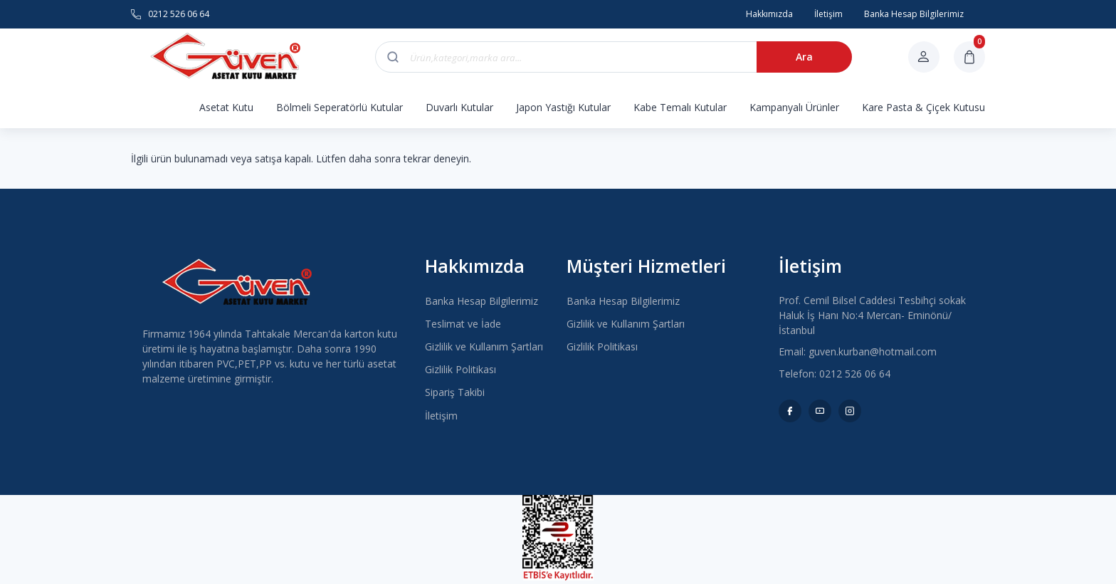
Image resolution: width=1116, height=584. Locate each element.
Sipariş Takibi (455, 392)
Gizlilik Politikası (460, 369)
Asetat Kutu (226, 107)
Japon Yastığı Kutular (563, 107)
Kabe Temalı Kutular (680, 107)
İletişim (441, 415)
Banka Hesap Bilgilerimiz (481, 301)
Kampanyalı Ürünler (794, 107)
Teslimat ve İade (463, 323)
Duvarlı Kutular (459, 107)
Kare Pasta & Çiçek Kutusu (923, 107)
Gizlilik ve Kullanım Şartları (484, 346)
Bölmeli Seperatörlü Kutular (339, 107)
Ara (804, 56)
